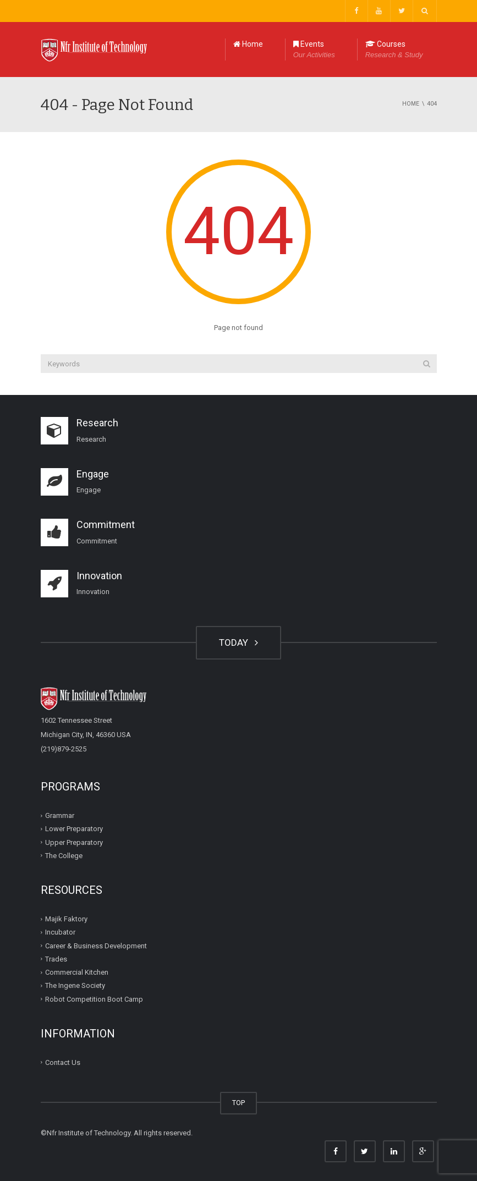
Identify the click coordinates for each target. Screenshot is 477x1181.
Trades (56, 959)
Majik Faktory (66, 919)
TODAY (238, 642)
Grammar (59, 815)
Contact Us (62, 1062)
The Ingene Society (75, 985)
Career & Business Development (96, 945)
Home (248, 44)
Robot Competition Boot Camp (94, 999)
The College (64, 856)
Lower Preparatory (74, 829)
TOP (238, 1102)
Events (314, 50)
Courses (394, 50)
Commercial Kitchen (76, 972)
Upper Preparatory (74, 842)
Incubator (60, 932)
